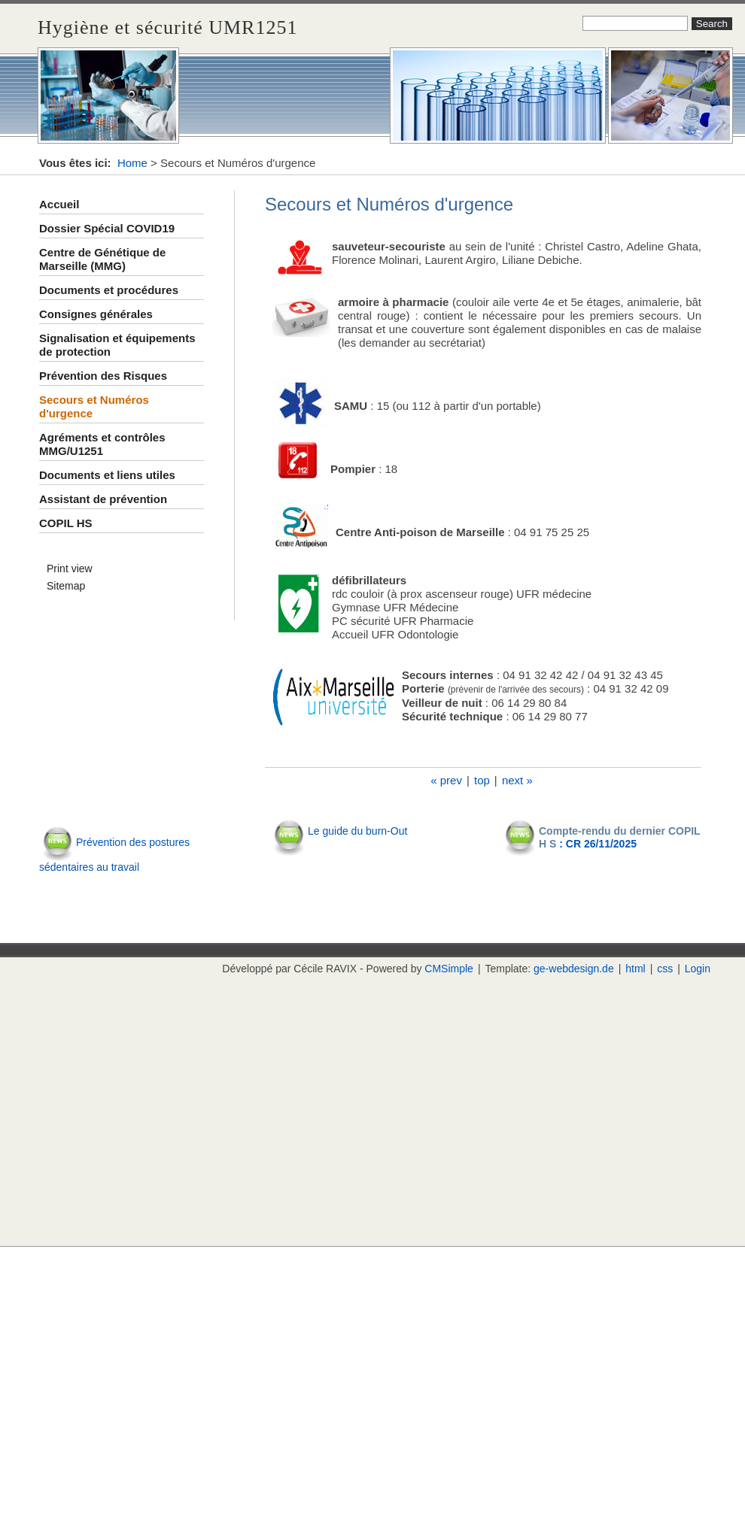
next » (517, 780)
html (635, 969)
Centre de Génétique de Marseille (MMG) (102, 259)
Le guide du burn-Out (357, 831)
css (665, 969)
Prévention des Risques (103, 375)
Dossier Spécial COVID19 (107, 228)
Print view (70, 568)
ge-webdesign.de (574, 969)
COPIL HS (66, 523)
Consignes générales (96, 314)
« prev (446, 780)
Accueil (59, 204)
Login (697, 969)
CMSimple (448, 969)
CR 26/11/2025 (601, 844)
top (482, 780)
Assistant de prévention (103, 499)
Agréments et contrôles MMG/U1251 (102, 444)
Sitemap (66, 586)
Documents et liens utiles (107, 474)
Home (132, 162)
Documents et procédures (108, 289)
